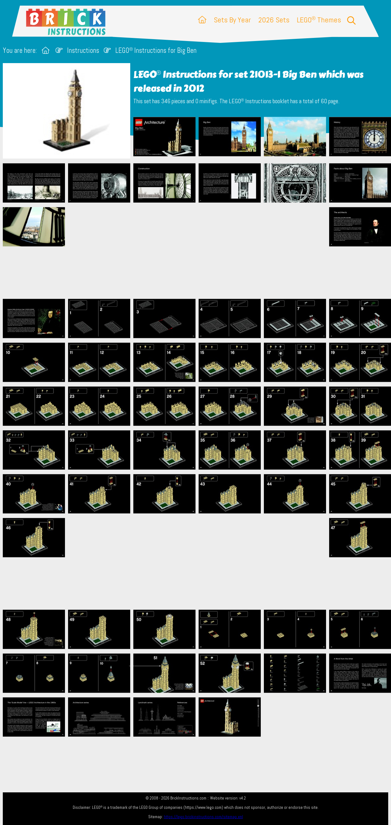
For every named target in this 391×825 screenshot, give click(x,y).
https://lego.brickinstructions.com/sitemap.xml (203, 816)
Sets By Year (232, 20)
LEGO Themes (319, 20)
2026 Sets (273, 20)
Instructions (83, 50)
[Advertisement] (199, 250)
